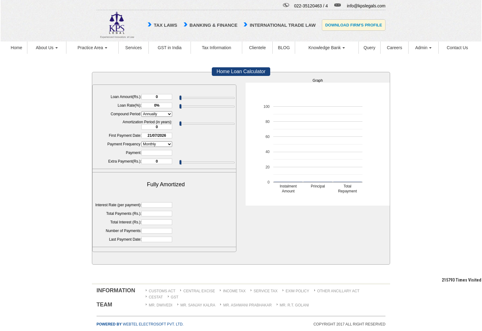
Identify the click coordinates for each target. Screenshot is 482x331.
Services (133, 47)
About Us (46, 47)
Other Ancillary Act (338, 291)
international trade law (282, 25)
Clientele (257, 47)
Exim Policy (297, 291)
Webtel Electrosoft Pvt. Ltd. (140, 324)
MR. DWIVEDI (160, 305)
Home (16, 47)
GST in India (170, 47)
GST (175, 297)
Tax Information (216, 47)
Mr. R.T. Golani (294, 305)
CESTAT (156, 297)
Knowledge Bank (326, 47)
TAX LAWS (165, 25)
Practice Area (92, 47)
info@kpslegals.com (366, 5)
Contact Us (457, 47)
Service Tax (266, 291)
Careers (394, 47)
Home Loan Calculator (240, 71)
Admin (423, 47)
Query (369, 47)
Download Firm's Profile (353, 25)
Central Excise (199, 291)
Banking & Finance (214, 25)
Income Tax (234, 291)
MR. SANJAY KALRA (197, 305)
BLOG (284, 47)
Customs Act (162, 291)
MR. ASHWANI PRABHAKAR (247, 305)
